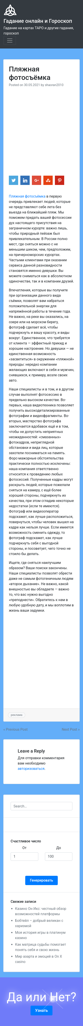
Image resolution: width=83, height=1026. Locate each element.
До (58, 848)
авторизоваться (31, 769)
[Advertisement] (41, 128)
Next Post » (71, 729)
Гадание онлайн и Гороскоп (38, 21)
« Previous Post (15, 729)
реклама (16, 715)
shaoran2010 (54, 85)
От (24, 848)
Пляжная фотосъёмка (27, 196)
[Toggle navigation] (10, 40)
